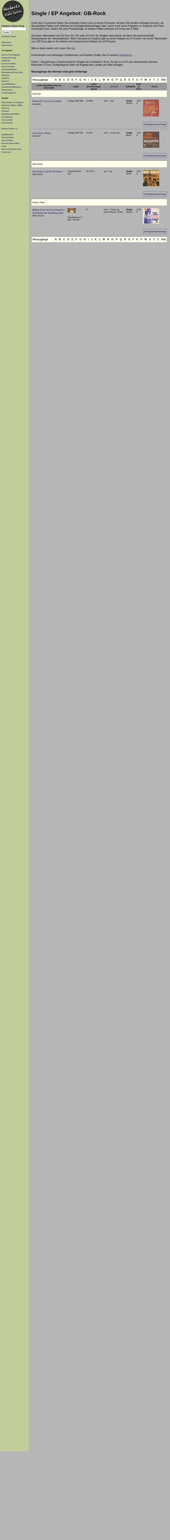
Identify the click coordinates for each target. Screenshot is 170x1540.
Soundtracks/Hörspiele (11, 87)
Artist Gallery (7, 140)
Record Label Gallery (11, 143)
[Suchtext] (14, 29)
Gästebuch (6, 42)
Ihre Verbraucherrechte (11, 149)
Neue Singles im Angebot (12, 102)
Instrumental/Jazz (9, 69)
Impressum (6, 152)
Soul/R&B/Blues (8, 84)
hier (73, 48)
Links (4, 146)
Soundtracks (7, 117)
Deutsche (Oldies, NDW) (12, 105)
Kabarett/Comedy (9, 58)
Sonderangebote (9, 93)
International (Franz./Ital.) (12, 72)
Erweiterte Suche (9, 36)
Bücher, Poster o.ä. (10, 129)
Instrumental (7, 120)
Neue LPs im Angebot (11, 55)
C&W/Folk (6, 61)
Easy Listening (8, 66)
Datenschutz (7, 45)
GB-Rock (5, 75)
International (7, 123)
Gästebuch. (126, 55)
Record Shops (8, 137)
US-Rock (5, 78)
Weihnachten (7, 90)
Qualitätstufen (8, 134)
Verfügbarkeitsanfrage (155, 124)
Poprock (5, 81)
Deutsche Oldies (9, 64)
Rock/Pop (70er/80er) (11, 114)
